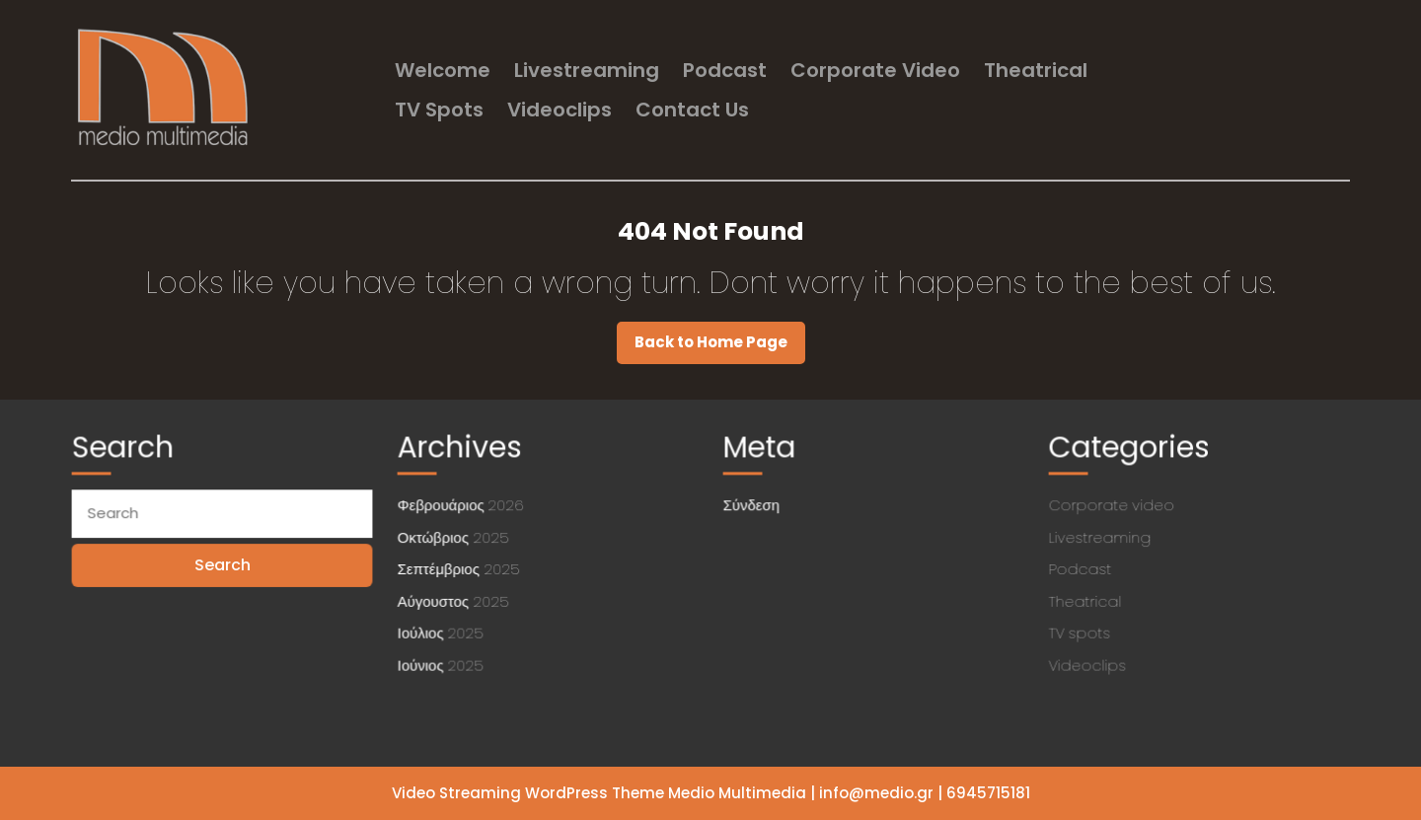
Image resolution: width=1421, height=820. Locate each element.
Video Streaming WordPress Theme (528, 793)
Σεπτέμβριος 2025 (461, 568)
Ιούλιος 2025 (444, 629)
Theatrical (1035, 70)
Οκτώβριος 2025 (456, 537)
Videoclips (559, 109)
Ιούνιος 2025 (444, 661)
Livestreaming (586, 70)
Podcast (725, 70)
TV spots (439, 109)
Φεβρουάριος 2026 (464, 506)
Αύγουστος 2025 (456, 599)
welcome (442, 70)
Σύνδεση (756, 506)
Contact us (692, 109)
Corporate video (875, 70)
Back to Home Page (720, 347)
